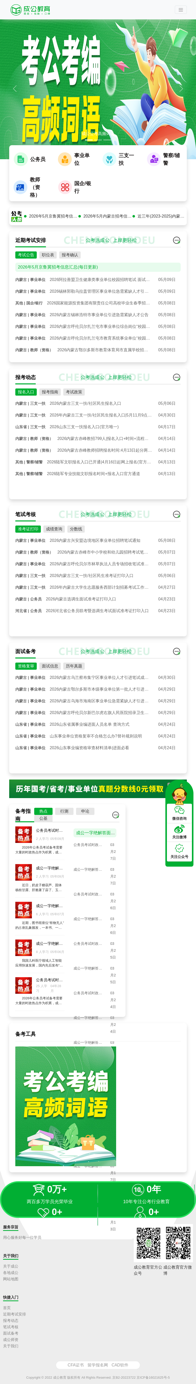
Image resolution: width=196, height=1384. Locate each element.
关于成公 (10, 1266)
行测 (64, 816)
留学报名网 (98, 1365)
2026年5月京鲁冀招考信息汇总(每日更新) (53, 221)
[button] (14, 88)
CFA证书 (76, 1365)
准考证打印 (28, 534)
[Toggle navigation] (181, 10)
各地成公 (10, 1272)
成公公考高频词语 (98, 133)
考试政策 (74, 397)
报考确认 (70, 260)
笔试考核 (10, 1327)
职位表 (48, 260)
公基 (43, 823)
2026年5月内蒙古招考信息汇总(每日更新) (108, 221)
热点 (43, 816)
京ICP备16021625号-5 (153, 1377)
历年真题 (74, 671)
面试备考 (10, 1333)
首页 (7, 1308)
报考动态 (10, 1320)
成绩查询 (54, 534)
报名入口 (26, 397)
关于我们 (10, 1346)
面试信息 (50, 671)
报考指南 (50, 397)
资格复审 (26, 671)
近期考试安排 (14, 1314)
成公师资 (10, 1339)
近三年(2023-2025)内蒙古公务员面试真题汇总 (162, 221)
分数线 (76, 534)
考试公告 (26, 260)
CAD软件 (120, 1365)
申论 (85, 816)
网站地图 (10, 1279)
